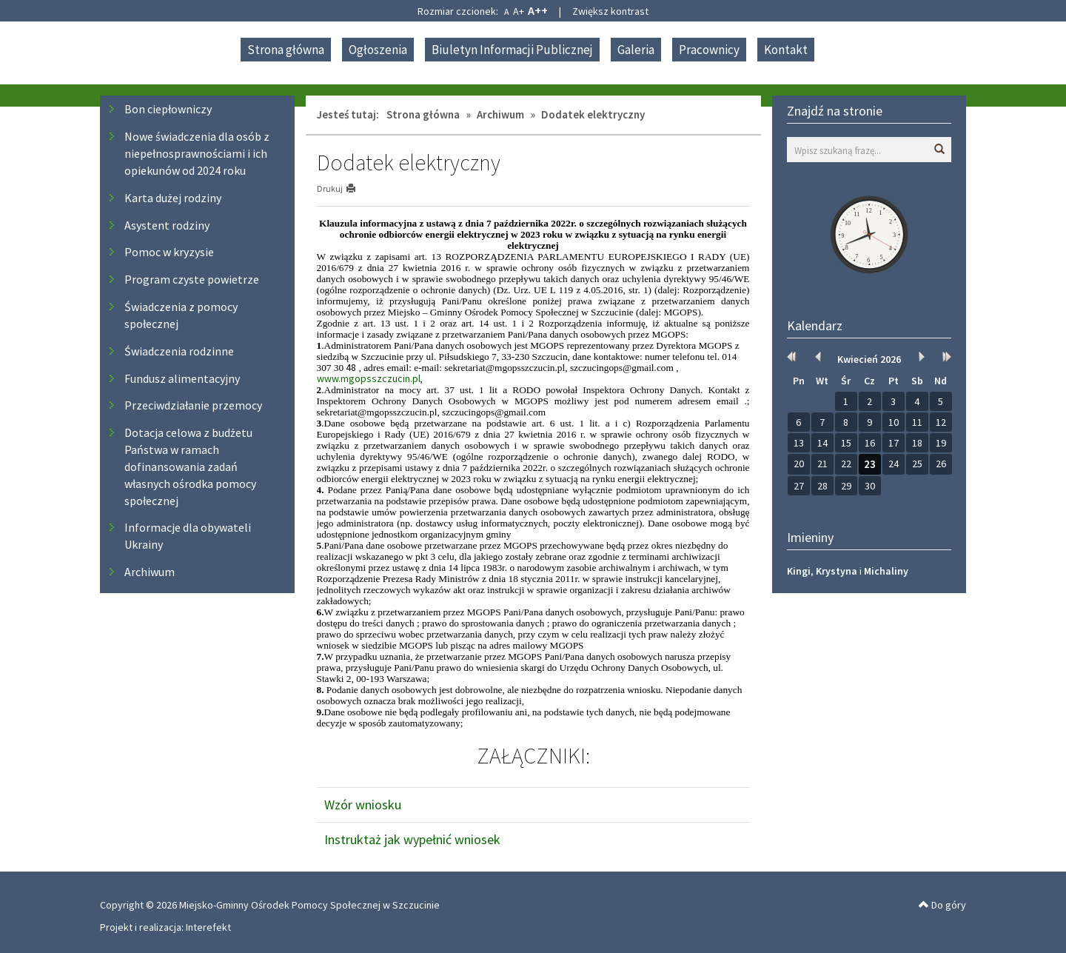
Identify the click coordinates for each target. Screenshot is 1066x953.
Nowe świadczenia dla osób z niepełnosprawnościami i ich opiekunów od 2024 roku (196, 153)
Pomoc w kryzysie (169, 251)
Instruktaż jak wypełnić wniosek (412, 839)
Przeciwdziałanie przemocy (193, 405)
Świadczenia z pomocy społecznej (181, 315)
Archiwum (149, 571)
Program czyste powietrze (191, 279)
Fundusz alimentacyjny (182, 378)
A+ (518, 11)
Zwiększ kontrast (610, 11)
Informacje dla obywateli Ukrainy (187, 536)
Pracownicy (709, 49)
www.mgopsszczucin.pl (368, 378)
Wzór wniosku (362, 804)
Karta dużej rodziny (172, 197)
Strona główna (285, 49)
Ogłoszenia (378, 49)
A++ (538, 10)
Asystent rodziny (166, 225)
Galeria (635, 49)
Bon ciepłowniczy (168, 108)
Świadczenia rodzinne (179, 351)
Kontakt (786, 49)
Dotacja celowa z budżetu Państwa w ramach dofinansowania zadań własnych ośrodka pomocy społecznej (190, 466)
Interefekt (208, 927)
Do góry (942, 905)
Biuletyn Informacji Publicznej (512, 49)
